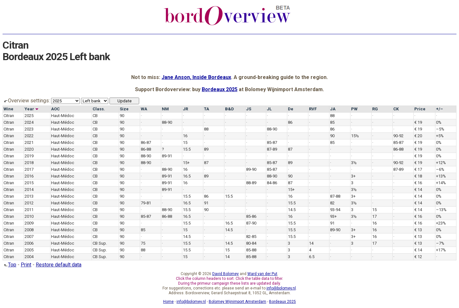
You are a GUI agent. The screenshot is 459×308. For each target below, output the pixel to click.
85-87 (272, 142)
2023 (29, 129)
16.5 (187, 176)
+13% (441, 176)
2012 (29, 203)
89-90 (251, 169)
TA (206, 109)
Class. (99, 109)
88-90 (167, 122)
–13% (441, 209)
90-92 (398, 135)
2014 (29, 189)
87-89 (272, 149)
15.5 (187, 149)
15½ (355, 135)
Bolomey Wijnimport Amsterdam (237, 301)
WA (144, 109)
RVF (313, 109)
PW (354, 109)
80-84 (251, 243)
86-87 (146, 142)
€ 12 (418, 256)
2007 (29, 236)
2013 (29, 196)
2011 (29, 209)
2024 (29, 122)
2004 (29, 256)
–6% (440, 169)
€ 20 (418, 135)
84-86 (272, 182)
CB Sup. (100, 243)
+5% (440, 135)
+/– (439, 109)
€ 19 (418, 122)
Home (168, 301)
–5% (440, 129)
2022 (29, 135)
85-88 (251, 250)
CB (95, 115)
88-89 (251, 182)
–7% (440, 243)
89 (206, 149)
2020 (29, 149)
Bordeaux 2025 (219, 89)
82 (332, 203)
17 (374, 216)
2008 (29, 229)
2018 (29, 162)
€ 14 (418, 189)
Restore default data (58, 265)
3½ (354, 162)
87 (290, 149)
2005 (29, 250)
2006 (29, 243)
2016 (29, 176)
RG (375, 109)
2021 (29, 142)
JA (332, 109)
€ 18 (418, 176)
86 (290, 122)
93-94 (335, 209)
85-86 (251, 216)
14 (311, 243)
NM (165, 109)
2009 (29, 223)
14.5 (292, 209)
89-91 (167, 156)
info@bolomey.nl (281, 288)
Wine (8, 109)
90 (122, 115)
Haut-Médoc (62, 115)
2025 (29, 115)
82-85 (251, 236)
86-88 (146, 149)
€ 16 (418, 182)
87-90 (251, 223)
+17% (441, 250)
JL (269, 109)
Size (124, 109)
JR (185, 109)
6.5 (311, 256)
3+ (353, 176)
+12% (441, 162)
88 (332, 115)
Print (26, 265)
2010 (29, 216)
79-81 (146, 203)
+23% (441, 223)
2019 (29, 156)
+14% (441, 182)
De (290, 109)
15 (185, 142)
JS (248, 109)
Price (419, 109)
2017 (29, 169)
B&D (229, 109)
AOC (55, 109)
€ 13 (418, 229)
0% (438, 122)
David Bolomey (225, 274)
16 (185, 135)
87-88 (335, 196)
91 (206, 203)
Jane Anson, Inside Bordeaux (196, 77)
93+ (333, 216)
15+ (186, 162)
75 (143, 243)
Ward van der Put (262, 274)
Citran (9, 115)
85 (332, 122)
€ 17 (418, 169)
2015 (29, 182)
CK (396, 109)
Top (9, 265)
